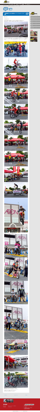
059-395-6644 (27, 408)
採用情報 (32, 25)
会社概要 (32, 23)
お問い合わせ (32, 27)
